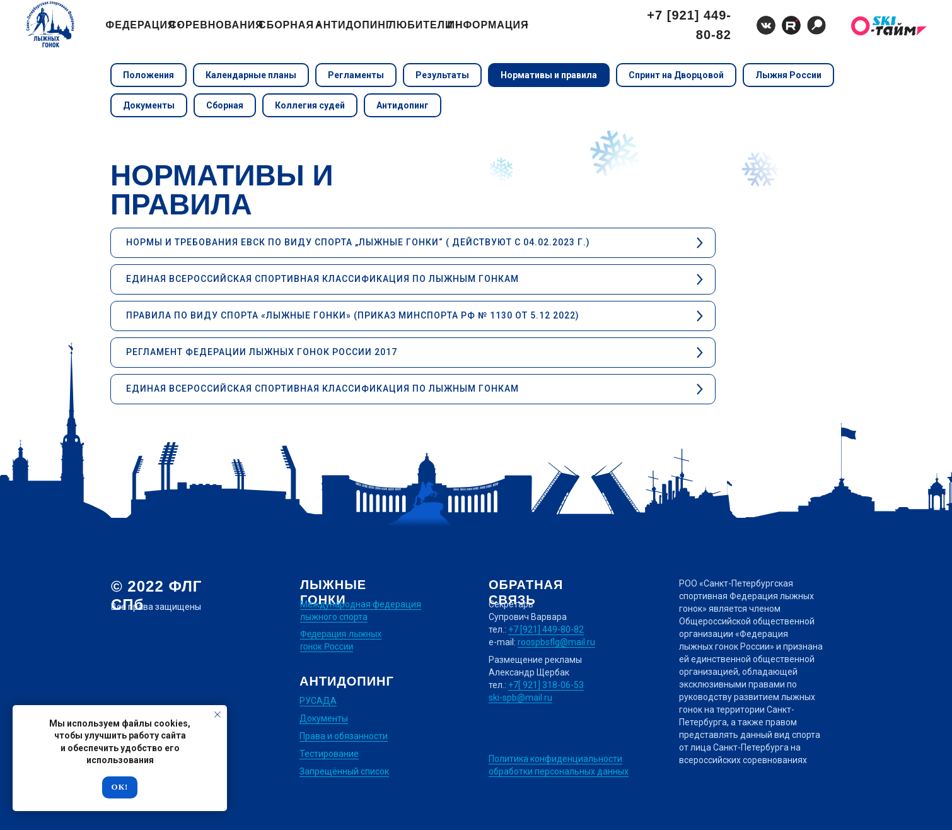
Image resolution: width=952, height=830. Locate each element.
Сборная (224, 105)
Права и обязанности (343, 736)
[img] (816, 25)
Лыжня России (788, 75)
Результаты (442, 75)
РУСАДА (318, 701)
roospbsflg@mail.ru (556, 642)
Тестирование (329, 754)
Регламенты (356, 75)
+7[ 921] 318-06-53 (546, 685)
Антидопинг (402, 105)
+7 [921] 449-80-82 (546, 629)
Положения (148, 75)
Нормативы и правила (549, 75)
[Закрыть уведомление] (217, 714)
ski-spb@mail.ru (520, 698)
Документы (149, 105)
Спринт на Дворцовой (676, 75)
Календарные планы (251, 75)
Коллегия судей (310, 105)
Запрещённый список (344, 771)
